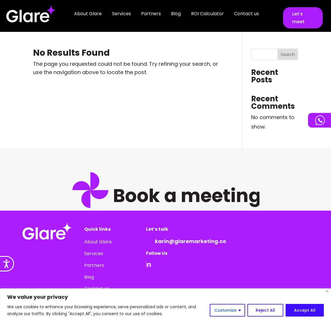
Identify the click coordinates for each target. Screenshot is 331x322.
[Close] (327, 291)
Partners (151, 13)
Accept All (304, 310)
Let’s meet (298, 18)
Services (121, 13)
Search (288, 54)
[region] (165, 305)
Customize (225, 310)
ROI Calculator (207, 13)
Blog (176, 13)
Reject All (265, 310)
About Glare (88, 13)
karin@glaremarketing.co (190, 241)
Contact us (246, 13)
